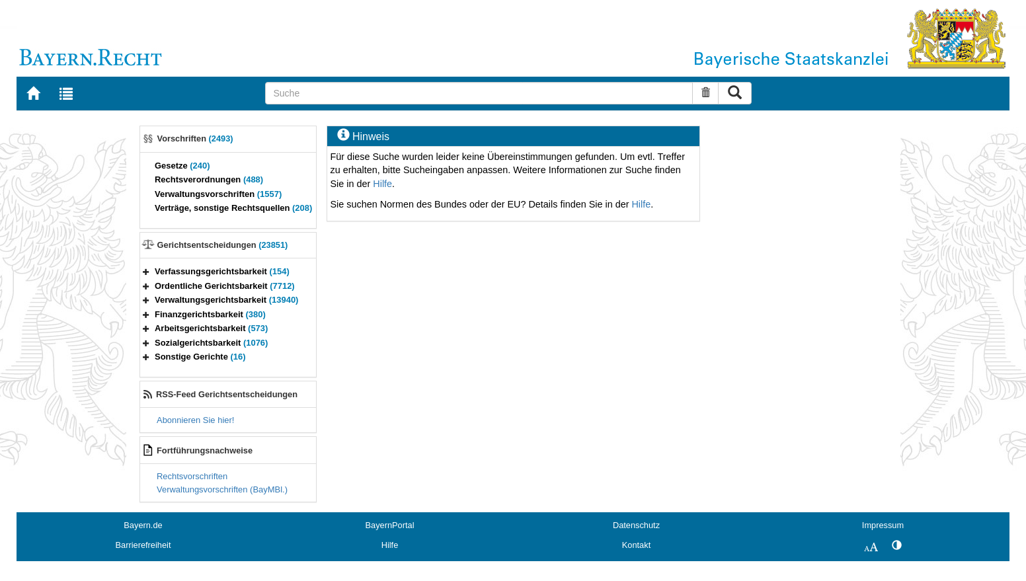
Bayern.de (143, 525)
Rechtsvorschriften (192, 476)
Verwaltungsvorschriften (218, 194)
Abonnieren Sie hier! (195, 420)
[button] (146, 271)
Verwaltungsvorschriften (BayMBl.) (222, 489)
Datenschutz (636, 525)
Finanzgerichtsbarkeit (210, 314)
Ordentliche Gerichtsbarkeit (225, 286)
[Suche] (479, 93)
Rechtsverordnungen (209, 179)
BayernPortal (390, 525)
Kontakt (636, 545)
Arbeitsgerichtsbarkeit (211, 328)
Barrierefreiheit (143, 545)
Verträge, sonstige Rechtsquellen (233, 208)
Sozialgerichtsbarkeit (211, 343)
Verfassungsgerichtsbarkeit (222, 271)
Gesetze (182, 166)
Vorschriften (195, 138)
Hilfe (382, 183)
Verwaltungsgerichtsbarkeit (226, 300)
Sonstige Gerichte (200, 357)
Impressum (883, 525)
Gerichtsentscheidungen (222, 245)
